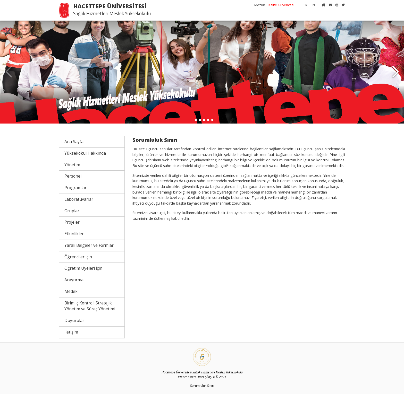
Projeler (72, 222)
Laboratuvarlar (78, 199)
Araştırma (73, 280)
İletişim (71, 332)
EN (313, 5)
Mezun (259, 5)
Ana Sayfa (73, 141)
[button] (395, 72)
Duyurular (74, 320)
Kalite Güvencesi (281, 5)
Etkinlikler (74, 234)
